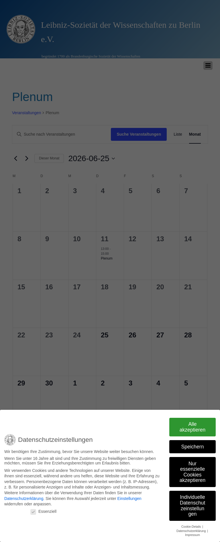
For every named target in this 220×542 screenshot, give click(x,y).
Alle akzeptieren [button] (192, 424)
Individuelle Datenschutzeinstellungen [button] (192, 502)
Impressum (192, 531)
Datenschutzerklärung (23, 495)
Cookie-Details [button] (191, 523)
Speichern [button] (192, 443)
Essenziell (43, 508)
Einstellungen (129, 495)
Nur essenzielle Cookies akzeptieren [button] (192, 468)
